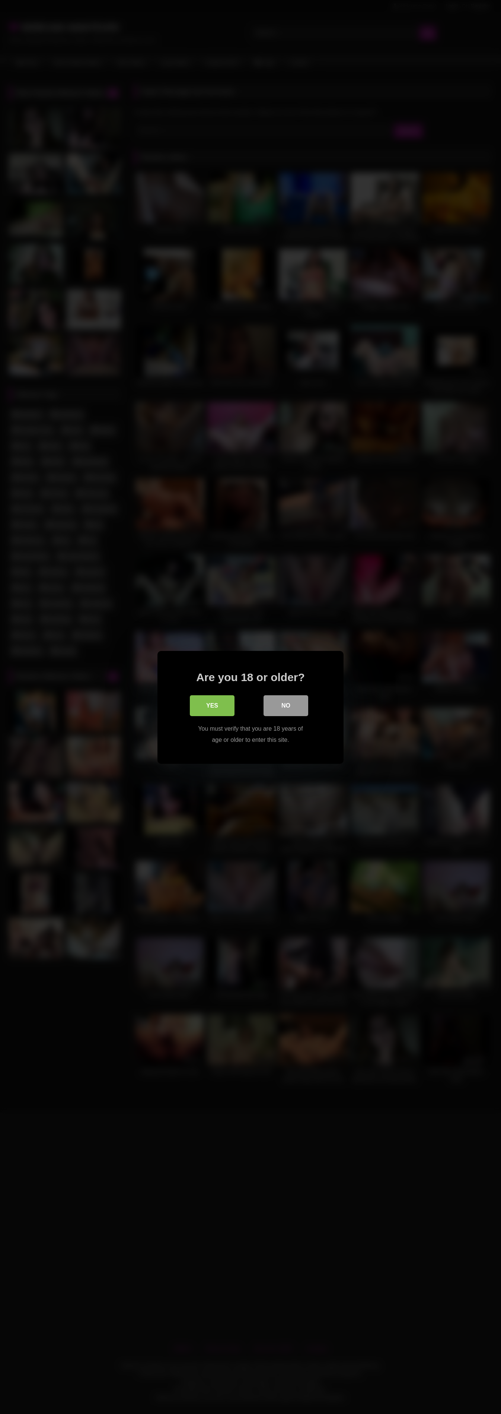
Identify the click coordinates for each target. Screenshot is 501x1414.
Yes (212, 705)
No (285, 705)
